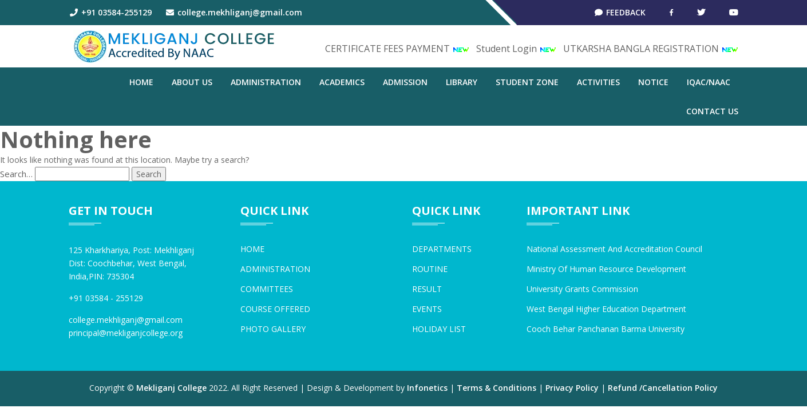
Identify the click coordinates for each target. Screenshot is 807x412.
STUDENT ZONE (527, 82)
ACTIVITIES (598, 82)
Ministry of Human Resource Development (606, 268)
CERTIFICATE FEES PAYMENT (397, 48)
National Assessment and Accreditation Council (614, 248)
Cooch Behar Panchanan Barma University (606, 328)
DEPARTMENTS (442, 248)
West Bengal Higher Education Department (606, 308)
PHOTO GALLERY (273, 328)
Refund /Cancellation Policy (663, 387)
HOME (252, 248)
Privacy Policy (572, 387)
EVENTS (427, 308)
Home (141, 82)
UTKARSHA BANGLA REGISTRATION (650, 48)
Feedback (620, 12)
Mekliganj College (171, 387)
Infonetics (427, 387)
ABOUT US (192, 82)
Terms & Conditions (496, 387)
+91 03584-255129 (110, 12)
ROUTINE (430, 268)
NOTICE (653, 82)
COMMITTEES (266, 288)
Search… (16, 173)
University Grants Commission (582, 288)
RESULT (427, 288)
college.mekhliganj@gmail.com (234, 12)
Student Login (516, 48)
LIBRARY (461, 82)
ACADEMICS (342, 82)
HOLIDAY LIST (439, 328)
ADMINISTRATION (266, 82)
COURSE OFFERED (275, 308)
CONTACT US (712, 111)
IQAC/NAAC (708, 82)
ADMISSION (405, 82)
